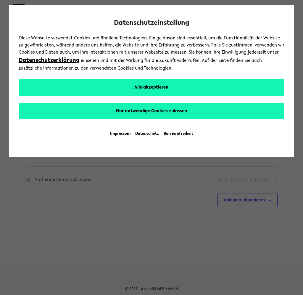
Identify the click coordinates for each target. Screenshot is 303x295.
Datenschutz (147, 134)
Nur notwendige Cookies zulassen (151, 111)
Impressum (120, 134)
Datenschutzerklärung (49, 60)
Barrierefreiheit (178, 134)
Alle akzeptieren (151, 87)
